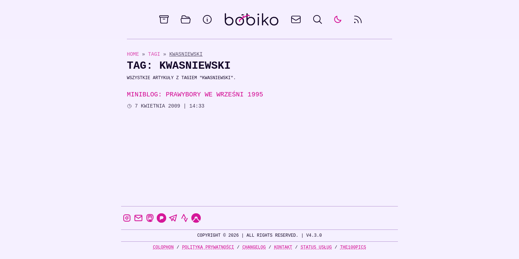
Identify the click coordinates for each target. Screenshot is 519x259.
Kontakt (283, 247)
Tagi (155, 54)
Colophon (163, 247)
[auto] (337, 19)
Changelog (254, 247)
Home (133, 54)
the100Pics (353, 247)
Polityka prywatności (208, 247)
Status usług (316, 247)
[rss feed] (358, 19)
